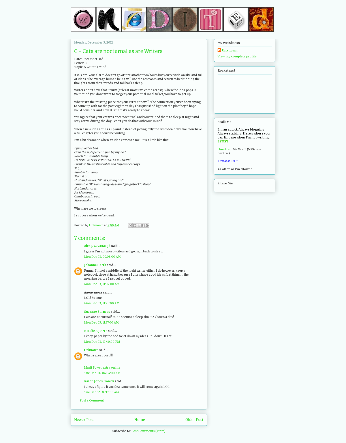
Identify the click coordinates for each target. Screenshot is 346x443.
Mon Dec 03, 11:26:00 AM (101, 303)
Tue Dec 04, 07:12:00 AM (101, 392)
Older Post (194, 420)
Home (139, 420)
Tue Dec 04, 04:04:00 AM (102, 373)
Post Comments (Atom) (148, 431)
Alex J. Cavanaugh (97, 246)
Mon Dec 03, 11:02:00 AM (102, 284)
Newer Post (84, 420)
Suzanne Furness (97, 312)
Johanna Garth (95, 265)
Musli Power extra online (102, 367)
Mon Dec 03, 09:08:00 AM (102, 257)
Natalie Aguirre (95, 331)
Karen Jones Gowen (99, 381)
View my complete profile (237, 56)
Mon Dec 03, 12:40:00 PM (102, 342)
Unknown (91, 350)
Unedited (224, 149)
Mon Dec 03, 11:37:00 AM (101, 322)
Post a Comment (92, 400)
